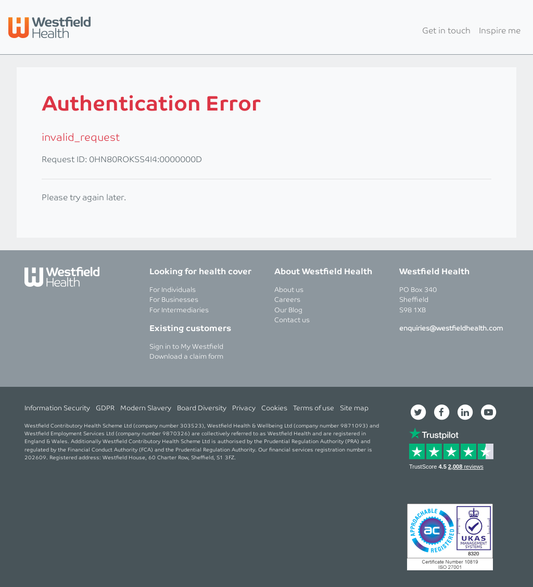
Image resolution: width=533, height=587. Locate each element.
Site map (354, 408)
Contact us (292, 320)
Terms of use (313, 408)
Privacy (244, 408)
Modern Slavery (145, 408)
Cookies (274, 408)
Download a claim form (186, 357)
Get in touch (446, 31)
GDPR (105, 408)
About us (288, 290)
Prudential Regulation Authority (304, 441)
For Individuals (172, 290)
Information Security (57, 408)
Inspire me (500, 31)
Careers (287, 300)
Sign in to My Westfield (186, 347)
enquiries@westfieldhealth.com (451, 329)
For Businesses (173, 300)
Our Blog (288, 310)
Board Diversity (201, 408)
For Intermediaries (179, 310)
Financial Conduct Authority (102, 450)
